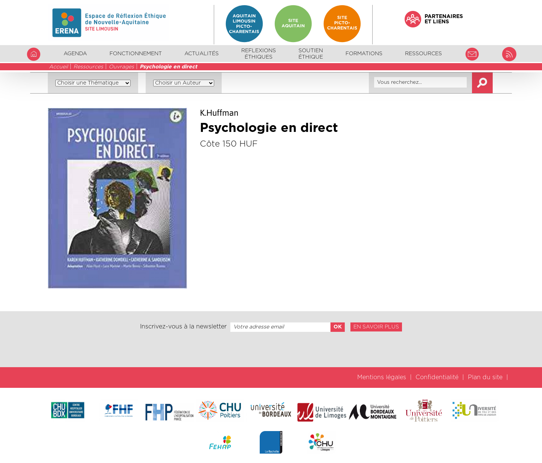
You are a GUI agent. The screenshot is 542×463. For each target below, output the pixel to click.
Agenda (75, 53)
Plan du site (485, 377)
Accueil (58, 67)
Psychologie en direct (168, 67)
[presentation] (271, 349)
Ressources (88, 67)
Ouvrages (121, 67)
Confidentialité (437, 377)
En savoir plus (376, 327)
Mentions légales (381, 377)
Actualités (201, 53)
